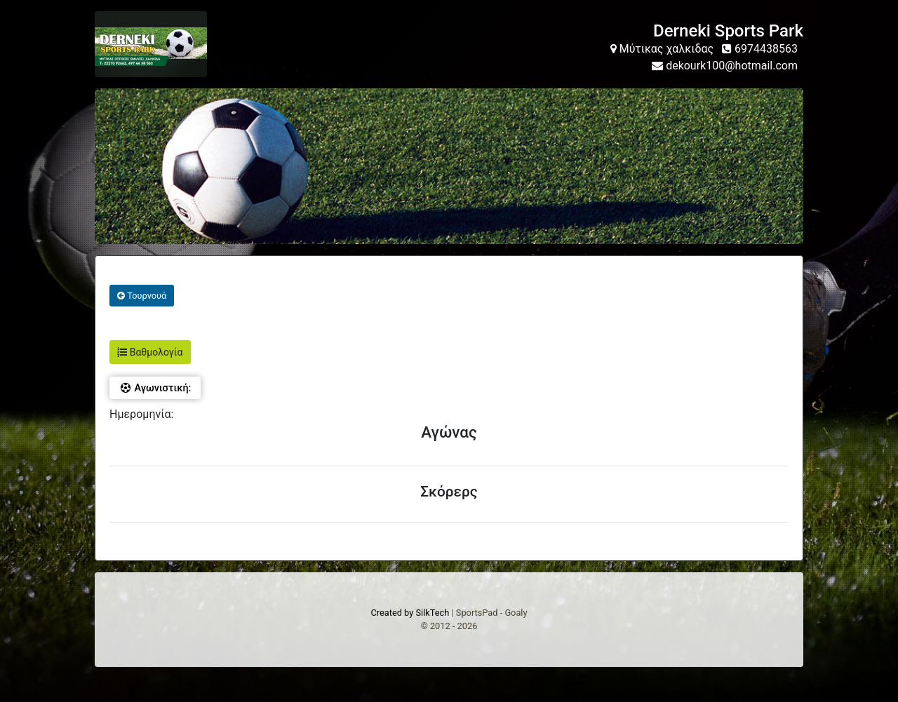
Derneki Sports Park (728, 31)
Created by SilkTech (409, 612)
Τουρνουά (141, 295)
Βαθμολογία (149, 352)
